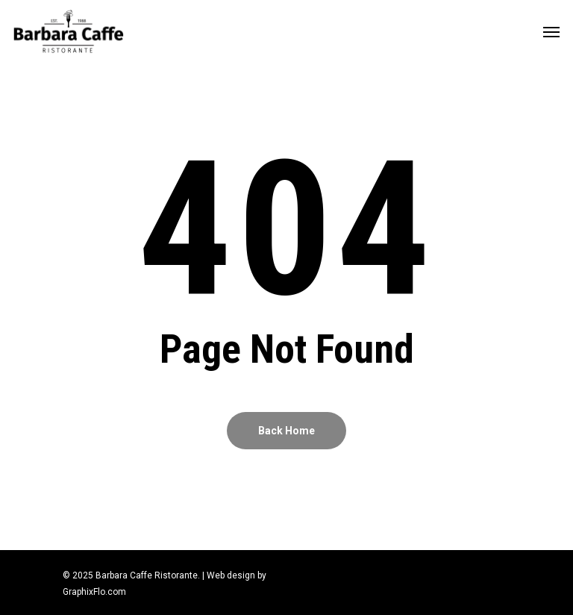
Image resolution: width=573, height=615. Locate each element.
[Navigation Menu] (551, 31)
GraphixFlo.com (94, 592)
